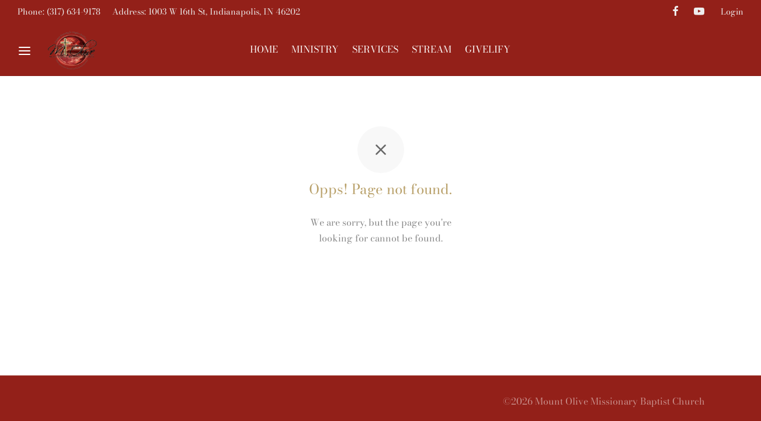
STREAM (431, 49)
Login (732, 11)
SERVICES (375, 49)
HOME (264, 49)
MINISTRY (315, 49)
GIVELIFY (487, 49)
